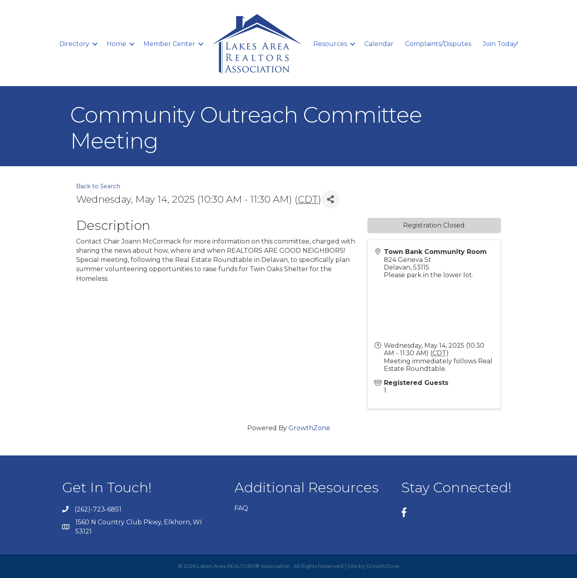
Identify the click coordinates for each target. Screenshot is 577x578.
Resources (330, 44)
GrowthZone (309, 428)
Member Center (169, 44)
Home (116, 44)
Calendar (378, 44)
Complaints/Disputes (438, 44)
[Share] (330, 199)
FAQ (241, 508)
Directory (74, 44)
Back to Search (98, 186)
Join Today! (500, 44)
